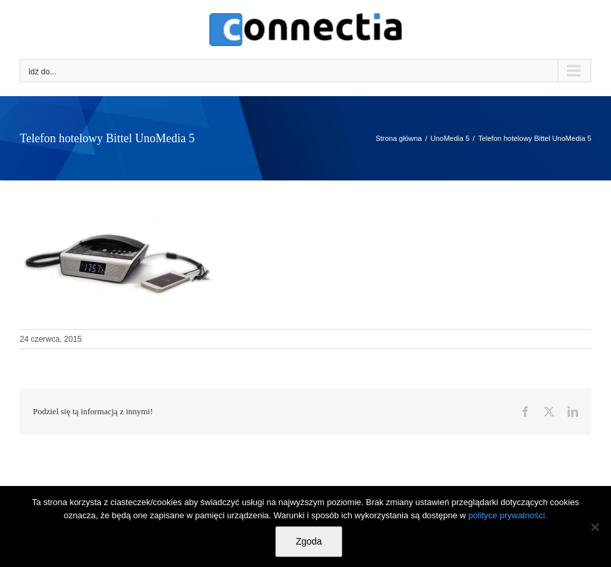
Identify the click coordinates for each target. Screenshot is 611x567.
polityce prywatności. (507, 515)
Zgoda (309, 541)
